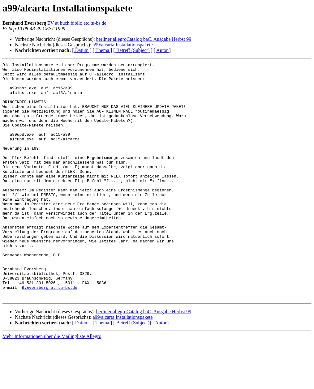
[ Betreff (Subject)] (132, 370)
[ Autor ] (162, 50)
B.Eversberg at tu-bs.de (49, 333)
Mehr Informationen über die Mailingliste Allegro (51, 383)
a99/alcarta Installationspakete (122, 44)
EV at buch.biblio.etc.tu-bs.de (76, 23)
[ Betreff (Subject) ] (132, 50)
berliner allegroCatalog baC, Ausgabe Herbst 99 (143, 39)
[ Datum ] (81, 50)
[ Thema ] (102, 50)
